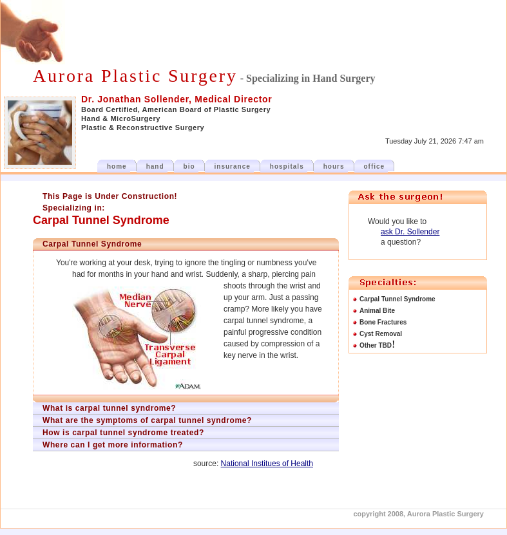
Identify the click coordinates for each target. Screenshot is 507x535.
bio (189, 166)
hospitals (287, 166)
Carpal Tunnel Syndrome (397, 299)
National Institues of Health (267, 463)
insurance (233, 166)
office (374, 166)
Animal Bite (377, 310)
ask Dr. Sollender (410, 231)
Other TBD (375, 345)
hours (334, 166)
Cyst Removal (380, 333)
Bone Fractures (383, 322)
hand (155, 166)
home (117, 166)
